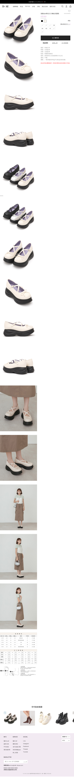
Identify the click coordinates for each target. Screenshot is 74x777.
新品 (21, 7)
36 (46, 26)
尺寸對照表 (65, 43)
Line (23, 742)
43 (42, 32)
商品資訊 (45, 43)
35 (42, 26)
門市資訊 (6, 747)
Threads (24, 750)
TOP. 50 (27, 7)
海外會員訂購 (16, 747)
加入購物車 (55, 38)
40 (46, 29)
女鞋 (32, 7)
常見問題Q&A (16, 750)
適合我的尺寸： (65, 25)
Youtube (24, 752)
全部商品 (15, 7)
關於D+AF (6, 742)
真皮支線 (43, 7)
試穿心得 (54, 43)
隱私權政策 (7, 750)
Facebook (25, 747)
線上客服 (14, 753)
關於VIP (14, 742)
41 (50, 29)
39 (42, 29)
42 (53, 29)
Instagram (25, 744)
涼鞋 (37, 7)
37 (50, 26)
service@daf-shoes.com (16, 766)
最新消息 (50, 7)
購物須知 (14, 745)
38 (53, 26)
